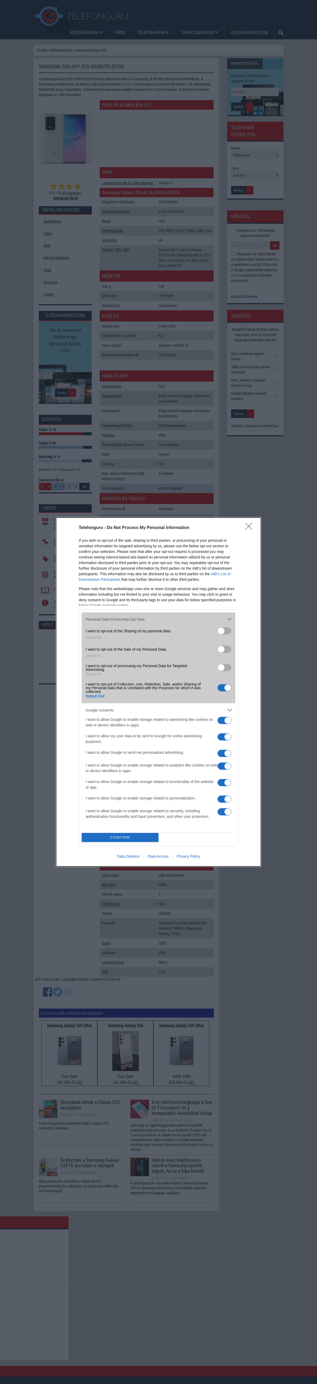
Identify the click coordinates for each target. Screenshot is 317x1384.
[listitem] (158, 619)
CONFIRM (120, 838)
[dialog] (158, 692)
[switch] (224, 630)
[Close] (250, 528)
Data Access (158, 856)
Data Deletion (128, 856)
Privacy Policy (188, 856)
